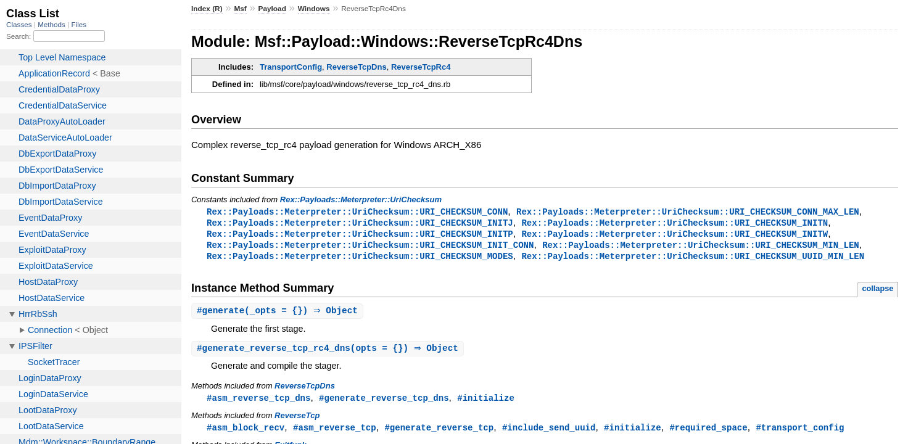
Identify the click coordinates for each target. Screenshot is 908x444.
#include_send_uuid (549, 432)
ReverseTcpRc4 (421, 67)
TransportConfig (291, 67)
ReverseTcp (297, 420)
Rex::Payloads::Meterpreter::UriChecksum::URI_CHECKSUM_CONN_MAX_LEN (687, 212)
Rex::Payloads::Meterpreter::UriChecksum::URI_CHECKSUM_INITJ (360, 223)
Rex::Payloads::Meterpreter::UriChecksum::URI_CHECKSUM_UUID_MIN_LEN (692, 259)
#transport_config (800, 432)
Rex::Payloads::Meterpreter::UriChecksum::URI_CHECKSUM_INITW (674, 235)
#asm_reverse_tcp (334, 432)
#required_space (708, 432)
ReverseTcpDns (356, 67)
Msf (240, 8)
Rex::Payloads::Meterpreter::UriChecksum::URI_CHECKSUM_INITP (360, 235)
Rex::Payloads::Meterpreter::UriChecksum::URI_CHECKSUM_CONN (357, 212)
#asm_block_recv (245, 432)
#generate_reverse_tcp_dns (383, 402)
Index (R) (207, 8)
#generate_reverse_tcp (438, 432)
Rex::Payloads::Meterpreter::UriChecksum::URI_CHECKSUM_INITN (674, 223)
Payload (272, 8)
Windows (314, 8)
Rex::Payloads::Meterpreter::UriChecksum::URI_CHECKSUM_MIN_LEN (700, 247)
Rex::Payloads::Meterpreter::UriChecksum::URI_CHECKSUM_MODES (360, 259)
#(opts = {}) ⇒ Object (329, 352)
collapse (877, 291)
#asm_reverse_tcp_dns (258, 402)
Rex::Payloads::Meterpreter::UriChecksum (361, 199)
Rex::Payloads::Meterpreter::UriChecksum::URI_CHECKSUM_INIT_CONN (370, 247)
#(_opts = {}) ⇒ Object (279, 314)
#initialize (485, 402)
